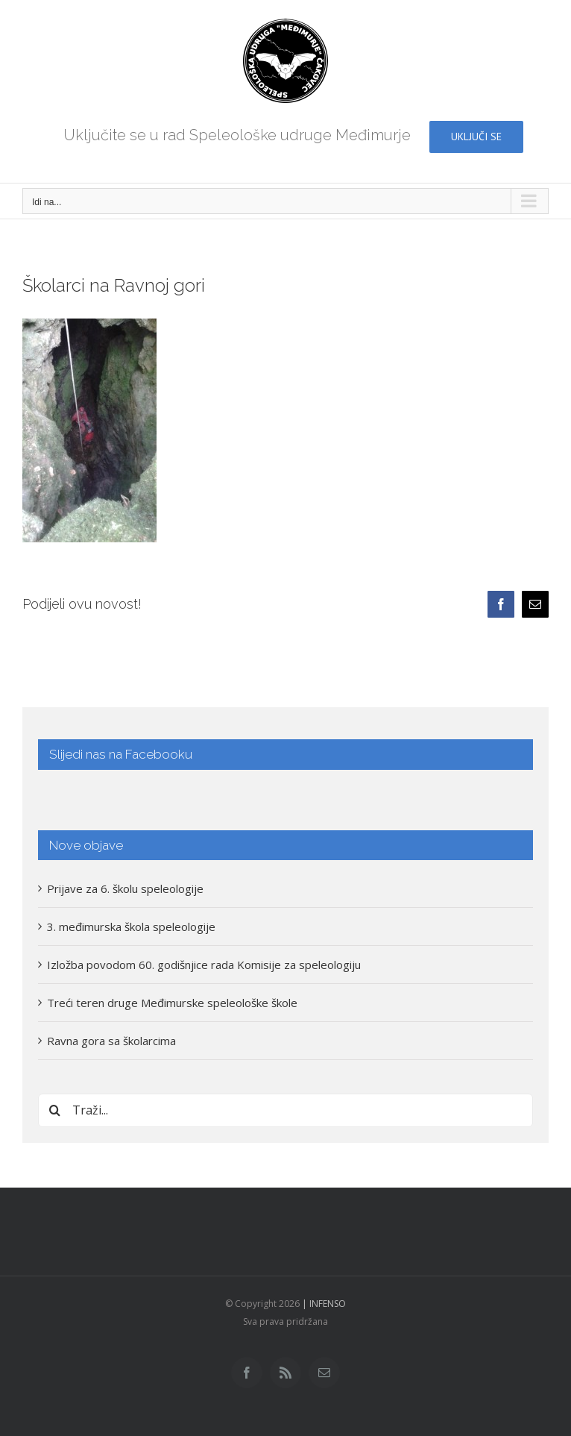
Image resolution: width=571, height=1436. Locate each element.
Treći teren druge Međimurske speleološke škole (172, 1002)
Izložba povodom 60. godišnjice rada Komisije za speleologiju (204, 964)
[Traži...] (285, 1110)
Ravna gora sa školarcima (111, 1040)
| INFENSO (323, 1303)
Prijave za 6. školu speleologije (125, 888)
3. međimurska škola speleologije (131, 926)
